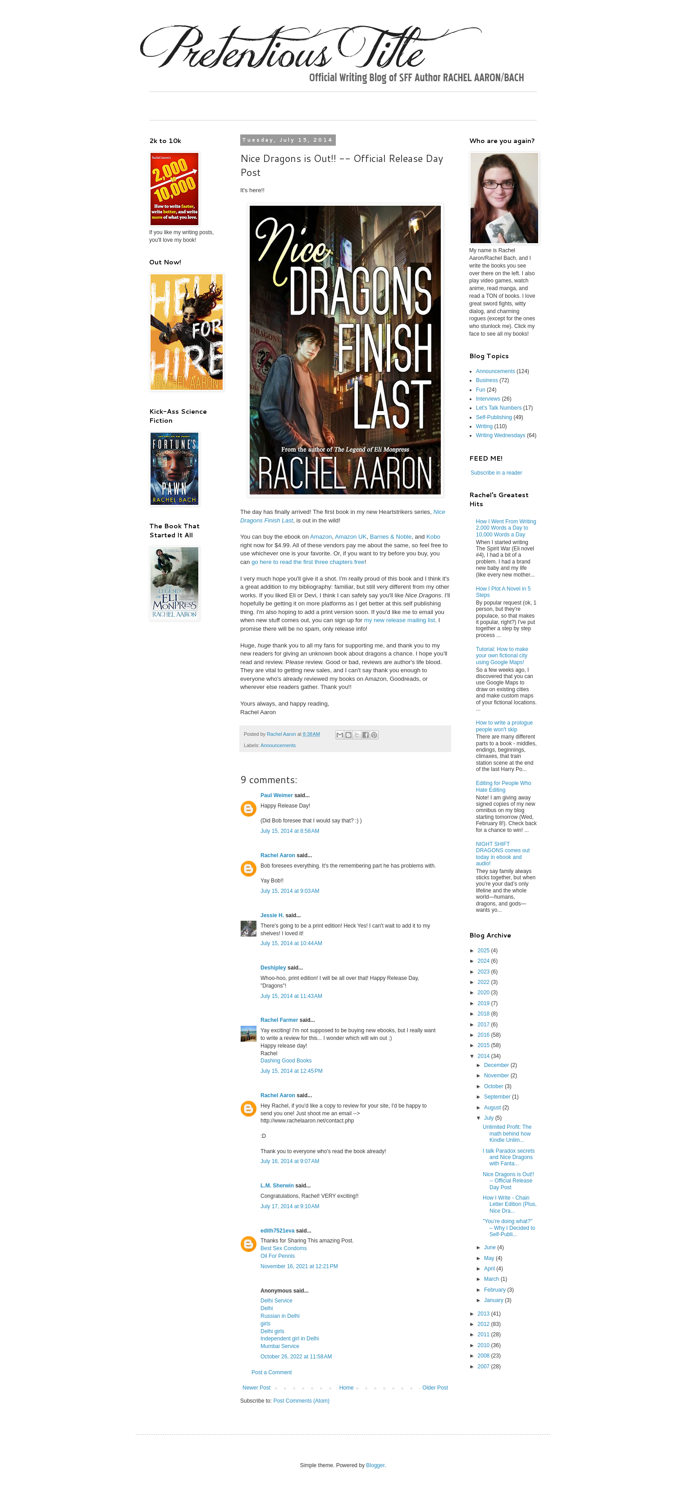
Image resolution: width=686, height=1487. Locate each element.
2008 (484, 1356)
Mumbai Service (280, 1346)
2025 (484, 950)
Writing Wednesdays (501, 435)
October (494, 1086)
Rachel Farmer (279, 1020)
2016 (484, 1035)
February (495, 1290)
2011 (484, 1334)
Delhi (267, 1308)
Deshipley (273, 968)
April (490, 1268)
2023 (484, 972)
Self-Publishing (494, 417)
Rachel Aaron (278, 855)
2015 (484, 1045)
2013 (484, 1314)
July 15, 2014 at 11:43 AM (291, 996)
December (497, 1065)
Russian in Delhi (280, 1316)
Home (346, 1388)
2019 (484, 1003)
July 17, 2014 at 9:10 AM (290, 1206)
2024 (484, 961)
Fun (480, 390)
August (493, 1107)
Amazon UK (350, 536)
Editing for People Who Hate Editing (503, 786)
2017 (484, 1024)
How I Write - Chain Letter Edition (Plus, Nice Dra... (510, 1204)
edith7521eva (277, 1231)
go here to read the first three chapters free (308, 562)
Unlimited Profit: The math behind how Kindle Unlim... (507, 1133)
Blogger (375, 1465)
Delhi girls (272, 1331)
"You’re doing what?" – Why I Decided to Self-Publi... (509, 1228)
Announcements (278, 745)
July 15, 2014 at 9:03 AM (290, 891)
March (492, 1279)
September (498, 1097)
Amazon (321, 536)
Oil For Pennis (278, 1256)
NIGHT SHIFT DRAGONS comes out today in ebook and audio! (503, 854)
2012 (484, 1324)
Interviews (488, 399)
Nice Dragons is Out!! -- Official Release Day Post (508, 1181)
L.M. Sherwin (277, 1185)
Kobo (433, 536)
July (489, 1118)
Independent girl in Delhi (290, 1338)
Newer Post (256, 1388)
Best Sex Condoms (284, 1248)
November (497, 1075)
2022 (484, 982)
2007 (484, 1366)
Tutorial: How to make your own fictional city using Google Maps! (502, 655)
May (490, 1258)
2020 (484, 992)
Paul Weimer (277, 795)
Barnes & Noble (391, 536)
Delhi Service (277, 1301)
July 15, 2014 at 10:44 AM (291, 943)
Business (487, 380)
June (490, 1247)
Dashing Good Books (286, 1061)
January (494, 1300)
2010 (484, 1345)
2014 (484, 1056)
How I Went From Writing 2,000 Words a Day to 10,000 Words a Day (506, 528)
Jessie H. (272, 915)
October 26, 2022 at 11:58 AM (296, 1356)
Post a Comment (272, 1372)
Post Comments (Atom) (301, 1401)
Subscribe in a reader (496, 473)
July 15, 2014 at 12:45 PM (292, 1071)
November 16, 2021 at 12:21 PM (299, 1266)
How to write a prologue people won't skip (504, 726)
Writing (484, 426)
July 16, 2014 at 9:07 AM (290, 1161)
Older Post (435, 1388)
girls (265, 1324)
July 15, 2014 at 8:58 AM (290, 831)
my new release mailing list (399, 620)
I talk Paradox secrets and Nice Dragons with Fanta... (509, 1157)
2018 (484, 1014)
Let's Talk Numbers (498, 408)
